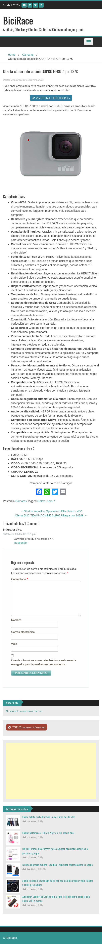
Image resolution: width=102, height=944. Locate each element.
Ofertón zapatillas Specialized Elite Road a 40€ (51, 511)
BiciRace (18, 20)
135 (42, 869)
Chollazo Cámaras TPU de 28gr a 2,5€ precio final (48, 833)
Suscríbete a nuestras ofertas (24, 711)
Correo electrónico (23, 632)
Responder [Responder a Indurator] (21, 542)
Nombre (16, 620)
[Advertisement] (51, 771)
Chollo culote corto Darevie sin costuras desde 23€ (48, 817)
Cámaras (27, 54)
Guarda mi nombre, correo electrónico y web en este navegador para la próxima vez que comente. (43, 662)
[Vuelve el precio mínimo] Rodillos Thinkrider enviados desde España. (57, 865)
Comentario (19, 579)
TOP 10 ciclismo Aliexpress (28, 727)
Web (14, 643)
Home (11, 54)
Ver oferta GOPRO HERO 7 (53, 98)
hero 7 (51, 501)
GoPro (41, 501)
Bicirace (18, 79)
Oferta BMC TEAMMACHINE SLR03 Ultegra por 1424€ (51, 515)
